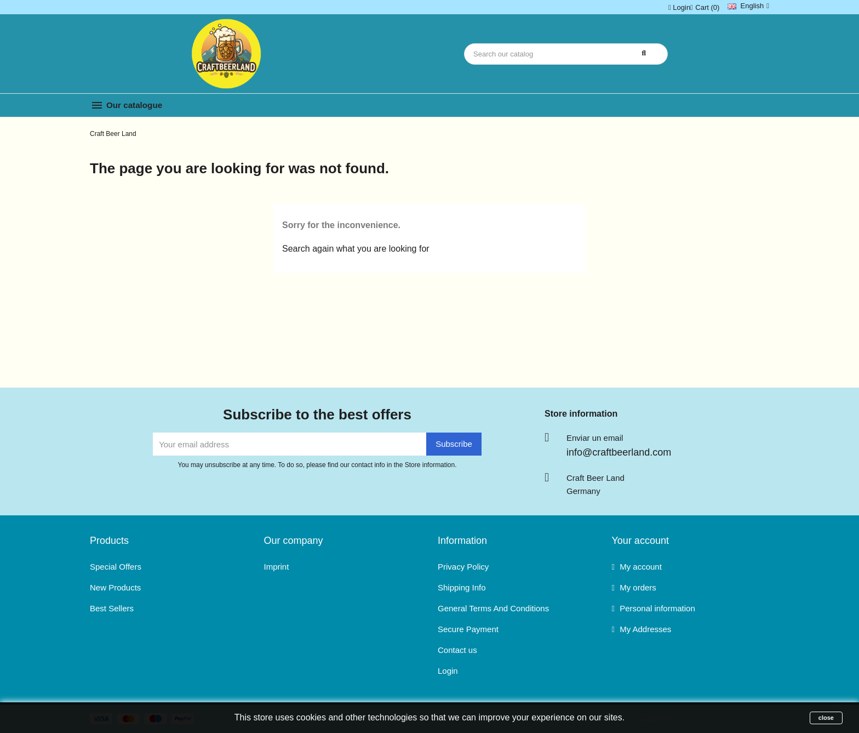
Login (448, 670)
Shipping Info (462, 587)
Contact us (457, 650)
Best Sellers (112, 608)
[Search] (566, 54)
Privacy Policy (463, 566)
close (826, 717)
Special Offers (115, 566)
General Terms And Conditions (493, 608)
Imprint (276, 566)
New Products (115, 587)
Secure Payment (468, 629)
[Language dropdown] (748, 6)
